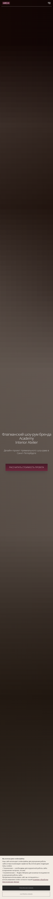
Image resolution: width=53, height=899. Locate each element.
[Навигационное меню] (49, 3)
